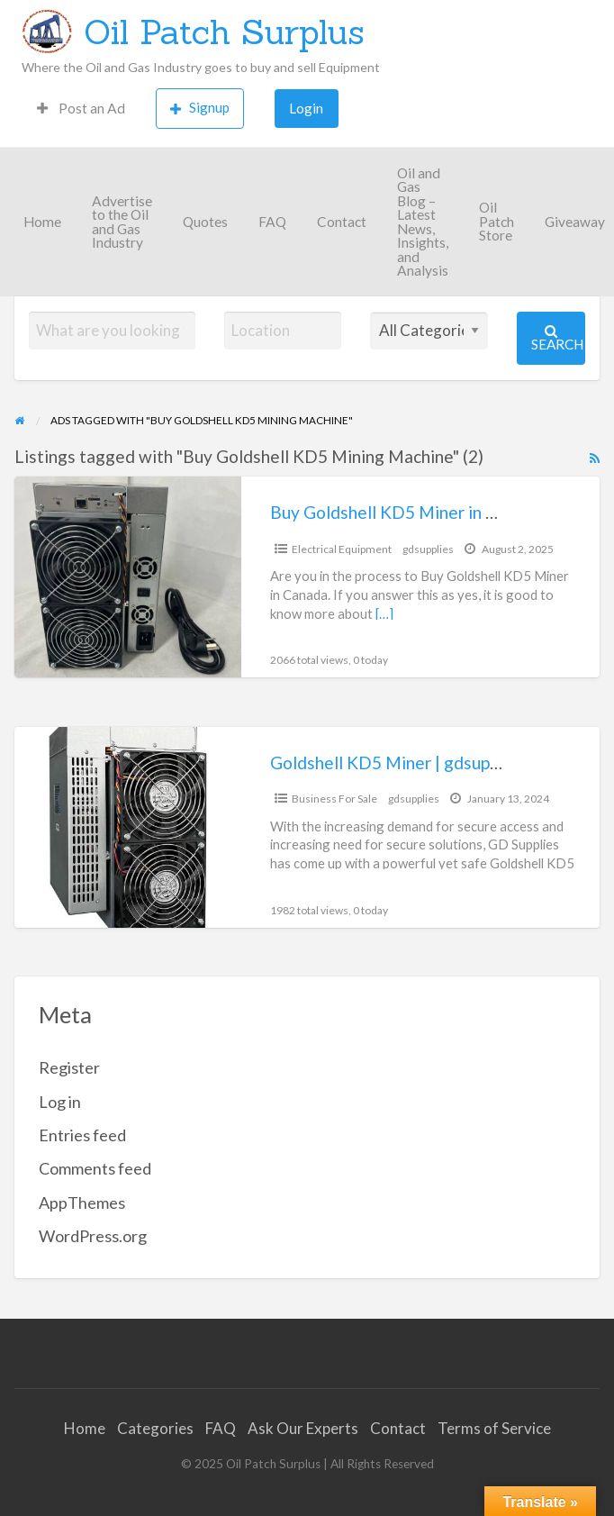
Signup (200, 107)
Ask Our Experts (303, 1428)
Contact (341, 221)
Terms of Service (494, 1428)
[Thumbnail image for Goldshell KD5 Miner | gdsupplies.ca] (127, 827)
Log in (60, 1102)
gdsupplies (428, 549)
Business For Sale (334, 798)
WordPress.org (93, 1236)
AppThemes (82, 1202)
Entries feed (82, 1135)
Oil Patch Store (496, 221)
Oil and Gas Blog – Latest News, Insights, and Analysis (422, 222)
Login (306, 108)
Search (557, 338)
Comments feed (95, 1168)
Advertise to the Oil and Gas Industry (122, 222)
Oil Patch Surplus (224, 31)
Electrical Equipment (342, 549)
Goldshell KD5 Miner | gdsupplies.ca (408, 762)
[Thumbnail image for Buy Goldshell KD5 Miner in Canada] (127, 577)
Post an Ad (81, 108)
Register (69, 1067)
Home (42, 221)
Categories (155, 1428)
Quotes (205, 221)
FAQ (272, 221)
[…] (384, 613)
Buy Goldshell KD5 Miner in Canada (406, 512)
